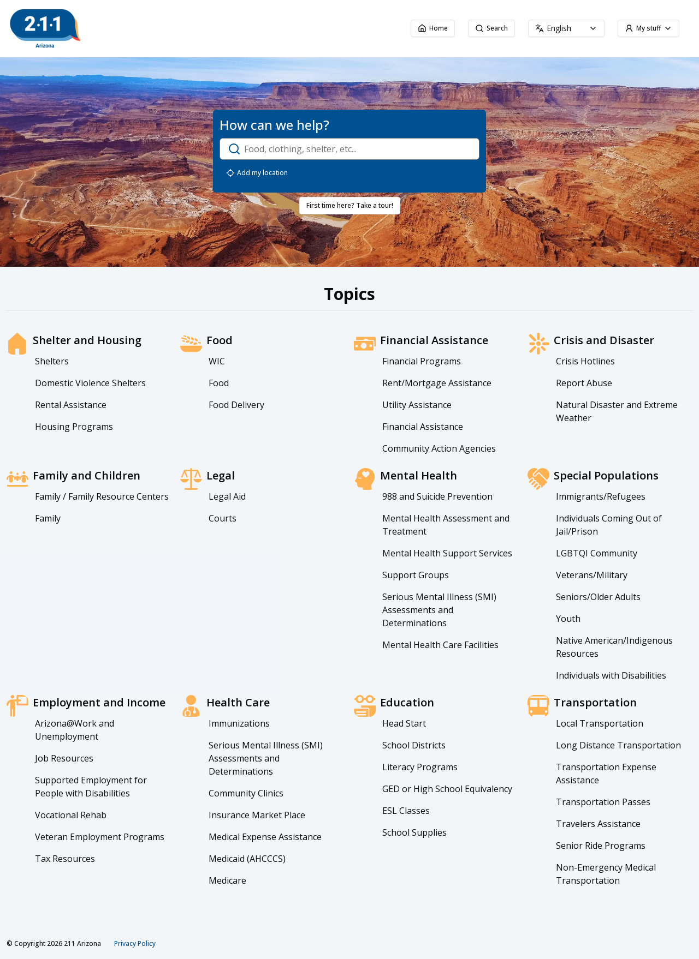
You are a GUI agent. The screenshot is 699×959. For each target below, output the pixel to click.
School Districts (414, 745)
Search (491, 28)
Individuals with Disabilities (611, 675)
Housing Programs (74, 427)
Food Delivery (236, 405)
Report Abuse (584, 383)
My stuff (648, 28)
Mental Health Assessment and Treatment (446, 524)
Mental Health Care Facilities (440, 645)
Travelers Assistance (598, 824)
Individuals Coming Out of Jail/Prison (609, 524)
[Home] (104, 28)
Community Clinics (246, 793)
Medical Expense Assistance (265, 837)
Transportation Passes (603, 802)
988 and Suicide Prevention (437, 496)
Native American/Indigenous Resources (614, 647)
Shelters (52, 361)
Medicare (227, 880)
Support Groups (415, 575)
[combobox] (566, 28)
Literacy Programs (420, 767)
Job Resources (64, 758)
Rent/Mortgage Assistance (436, 383)
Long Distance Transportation (618, 745)
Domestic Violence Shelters (90, 383)
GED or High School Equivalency (447, 789)
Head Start (404, 723)
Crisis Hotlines (585, 361)
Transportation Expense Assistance (606, 773)
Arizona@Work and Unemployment (74, 729)
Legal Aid (227, 496)
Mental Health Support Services (447, 553)
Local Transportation (599, 723)
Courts (222, 518)
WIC (217, 361)
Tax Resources (65, 859)
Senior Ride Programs (600, 846)
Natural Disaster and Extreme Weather (617, 411)
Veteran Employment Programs (99, 837)
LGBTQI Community (596, 553)
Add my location (257, 172)
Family (48, 518)
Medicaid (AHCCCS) (247, 859)
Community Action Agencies (439, 448)
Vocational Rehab (70, 815)
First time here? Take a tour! (349, 205)
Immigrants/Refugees (600, 496)
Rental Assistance (70, 405)
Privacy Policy (135, 943)
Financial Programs (421, 361)
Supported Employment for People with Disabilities (91, 786)
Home (433, 28)
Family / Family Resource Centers (102, 496)
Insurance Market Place (257, 815)
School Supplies (414, 832)
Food (219, 383)
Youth (568, 619)
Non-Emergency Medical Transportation (606, 873)
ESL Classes (406, 811)
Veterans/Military (591, 575)
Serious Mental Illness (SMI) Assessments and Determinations (439, 610)
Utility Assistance (417, 405)
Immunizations (239, 723)
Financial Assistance (422, 427)
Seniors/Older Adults (598, 597)
